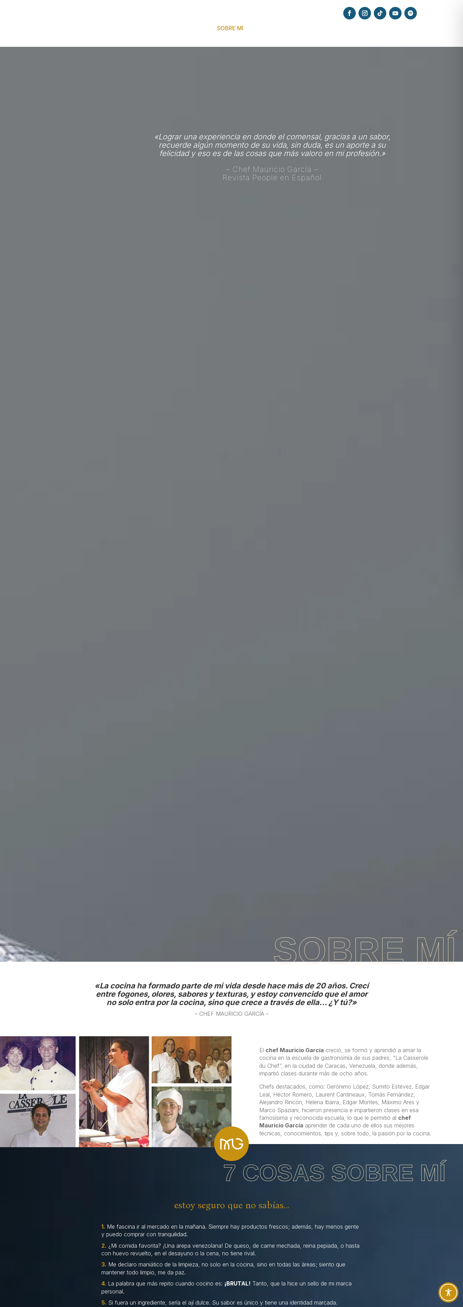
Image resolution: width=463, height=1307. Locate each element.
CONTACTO (420, 28)
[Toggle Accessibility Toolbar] (448, 1292)
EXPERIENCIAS (271, 28)
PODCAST (382, 28)
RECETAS (318, 28)
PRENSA (350, 28)
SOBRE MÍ (230, 28)
